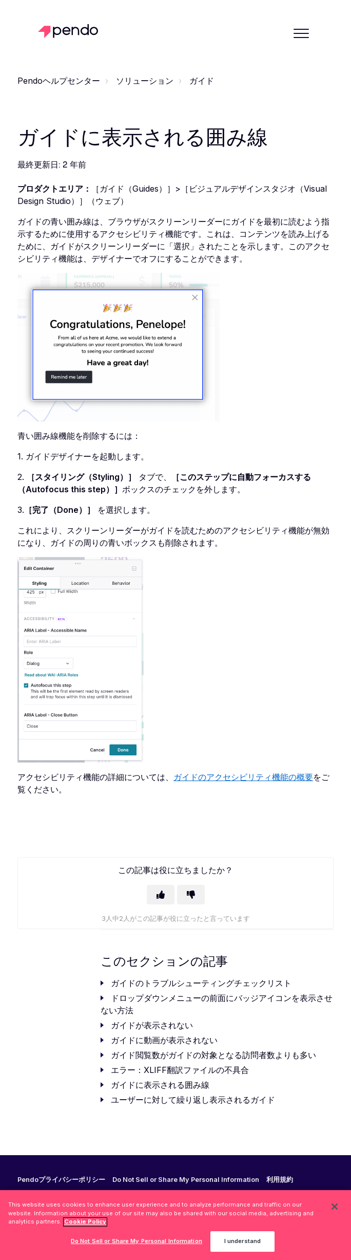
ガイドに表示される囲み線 (160, 1085)
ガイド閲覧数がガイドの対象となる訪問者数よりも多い (213, 1055)
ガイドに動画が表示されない (164, 1040)
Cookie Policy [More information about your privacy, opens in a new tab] (85, 1226)
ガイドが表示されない (152, 1025)
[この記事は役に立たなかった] (191, 894)
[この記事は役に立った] (160, 894)
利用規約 (279, 1179)
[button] (301, 33)
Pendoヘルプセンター (58, 81)
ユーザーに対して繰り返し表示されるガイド (193, 1100)
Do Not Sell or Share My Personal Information (185, 1179)
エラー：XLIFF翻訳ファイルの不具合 (180, 1070)
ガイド (201, 81)
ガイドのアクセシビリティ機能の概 (239, 777)
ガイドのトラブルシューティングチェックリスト (201, 983)
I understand (242, 1245)
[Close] (334, 1210)
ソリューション (144, 81)
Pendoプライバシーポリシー (61, 1179)
